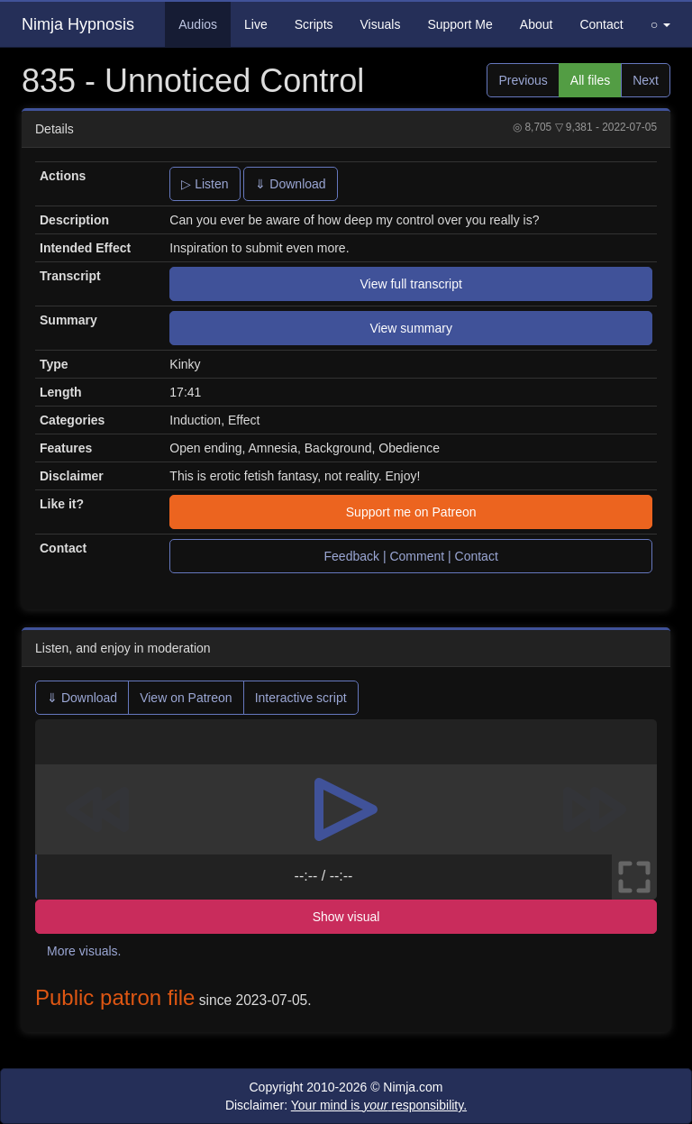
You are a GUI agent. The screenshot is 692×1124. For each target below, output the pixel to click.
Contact (601, 24)
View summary (410, 328)
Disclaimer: (346, 1105)
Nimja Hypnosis (78, 24)
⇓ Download (290, 184)
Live (256, 24)
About (536, 24)
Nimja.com (412, 1087)
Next (646, 80)
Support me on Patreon (411, 512)
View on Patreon (186, 697)
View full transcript (410, 284)
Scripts (314, 24)
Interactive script (301, 697)
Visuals (380, 24)
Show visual (346, 916)
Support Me (459, 24)
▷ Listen (204, 184)
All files (590, 80)
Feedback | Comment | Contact (411, 556)
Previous (522, 80)
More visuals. (84, 951)
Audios (197, 24)
